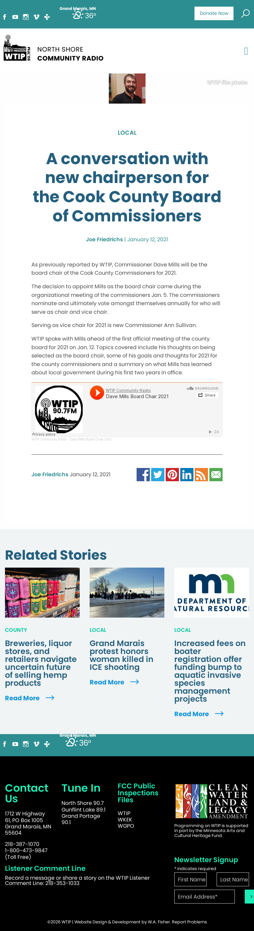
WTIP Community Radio (49, 439)
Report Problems (189, 922)
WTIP (124, 813)
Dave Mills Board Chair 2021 (90, 439)
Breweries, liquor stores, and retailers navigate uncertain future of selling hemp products (41, 663)
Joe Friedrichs (104, 239)
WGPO (126, 826)
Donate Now (214, 13)
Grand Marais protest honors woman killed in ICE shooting (121, 655)
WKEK (125, 819)
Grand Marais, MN (78, 735)
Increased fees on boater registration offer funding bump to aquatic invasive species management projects (210, 671)
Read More (30, 698)
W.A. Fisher (159, 922)
